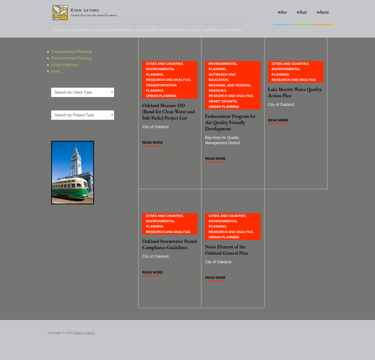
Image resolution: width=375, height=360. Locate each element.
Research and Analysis (168, 80)
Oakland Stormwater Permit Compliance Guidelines (169, 244)
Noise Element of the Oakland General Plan (226, 250)
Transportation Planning (71, 52)
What (301, 11)
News (56, 71)
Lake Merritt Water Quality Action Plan (295, 92)
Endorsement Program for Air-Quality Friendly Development (230, 122)
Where (322, 11)
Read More (152, 142)
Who (282, 11)
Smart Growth (223, 101)
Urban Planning (161, 96)
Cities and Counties (164, 64)
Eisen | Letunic (84, 333)
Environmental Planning (71, 58)
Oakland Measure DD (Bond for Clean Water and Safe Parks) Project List (168, 111)
